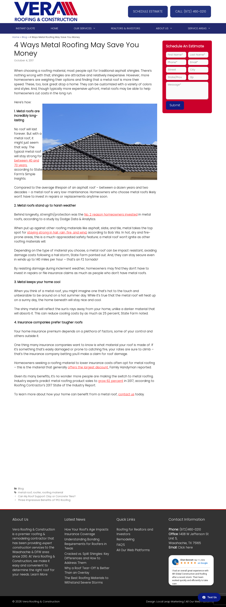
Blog (24, 37)
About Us (166, 28)
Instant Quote (25, 28)
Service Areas (201, 28)
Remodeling (125, 539)
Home (54, 28)
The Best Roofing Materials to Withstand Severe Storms (86, 580)
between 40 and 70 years (26, 162)
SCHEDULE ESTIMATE (146, 11)
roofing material (52, 492)
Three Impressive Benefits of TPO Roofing (44, 500)
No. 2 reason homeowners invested (111, 214)
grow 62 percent (110, 381)
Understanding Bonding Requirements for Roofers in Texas (85, 543)
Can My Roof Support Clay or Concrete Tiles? (47, 496)
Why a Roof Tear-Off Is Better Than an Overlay (86, 570)
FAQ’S (121, 545)
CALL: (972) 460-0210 (190, 11)
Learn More (39, 574)
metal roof (25, 492)
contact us (126, 394)
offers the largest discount (88, 367)
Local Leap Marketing (170, 601)
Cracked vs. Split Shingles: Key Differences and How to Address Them (86, 558)
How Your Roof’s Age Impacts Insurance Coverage (86, 531)
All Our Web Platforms (133, 550)
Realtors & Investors (125, 28)
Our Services (86, 28)
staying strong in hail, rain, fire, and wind (57, 232)
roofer (37, 492)
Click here (185, 547)
